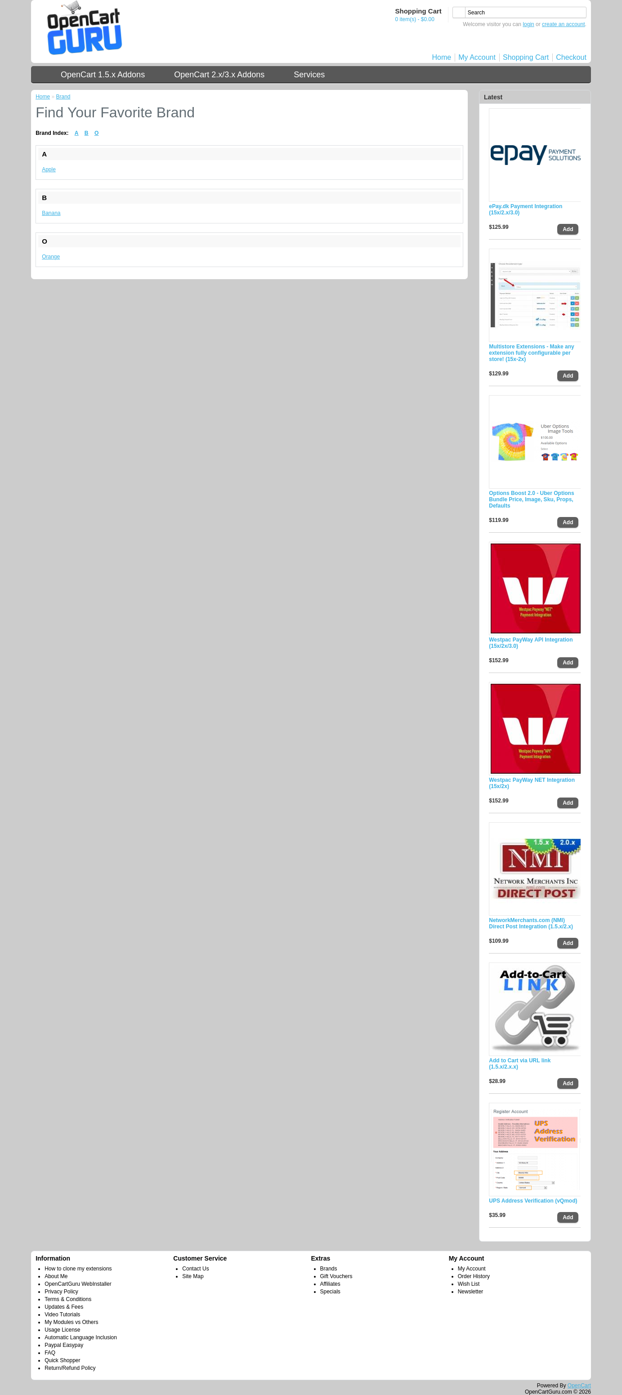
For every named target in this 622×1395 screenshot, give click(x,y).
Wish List (469, 1284)
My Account (477, 57)
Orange (51, 257)
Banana (51, 213)
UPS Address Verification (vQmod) (533, 1201)
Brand (63, 97)
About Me (56, 1276)
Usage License (62, 1330)
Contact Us (195, 1269)
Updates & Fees (64, 1307)
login (528, 24)
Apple (49, 169)
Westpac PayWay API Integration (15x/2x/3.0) (531, 643)
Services (309, 74)
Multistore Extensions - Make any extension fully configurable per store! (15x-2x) (531, 352)
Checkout (571, 57)
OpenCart (579, 1385)
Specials (330, 1291)
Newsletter (470, 1291)
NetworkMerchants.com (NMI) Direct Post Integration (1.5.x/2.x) (531, 923)
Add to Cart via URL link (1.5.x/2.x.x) (519, 1063)
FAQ (50, 1353)
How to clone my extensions (78, 1269)
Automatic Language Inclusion (81, 1337)
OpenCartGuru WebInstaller (78, 1284)
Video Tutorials (62, 1314)
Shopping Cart (526, 57)
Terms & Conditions (68, 1299)
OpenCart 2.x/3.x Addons (219, 74)
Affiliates (330, 1284)
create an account (563, 24)
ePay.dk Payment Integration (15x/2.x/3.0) (525, 209)
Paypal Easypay (64, 1345)
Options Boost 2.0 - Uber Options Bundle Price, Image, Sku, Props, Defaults (531, 499)
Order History (474, 1276)
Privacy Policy (61, 1291)
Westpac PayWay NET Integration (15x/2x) (532, 783)
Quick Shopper (62, 1360)
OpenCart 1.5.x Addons (103, 74)
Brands (328, 1269)
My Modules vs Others (71, 1322)
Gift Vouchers (336, 1276)
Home (442, 57)
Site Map (192, 1276)
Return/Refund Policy (70, 1368)
